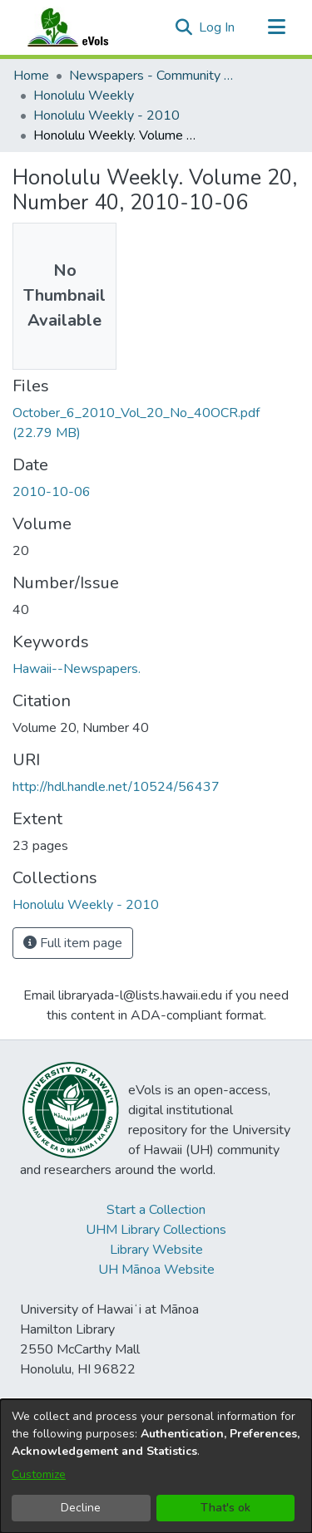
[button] (183, 27)
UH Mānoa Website (156, 1269)
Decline (81, 1508)
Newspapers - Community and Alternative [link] (152, 75)
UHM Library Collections (156, 1230)
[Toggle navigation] (276, 27)
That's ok (225, 1508)
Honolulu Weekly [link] (83, 95)
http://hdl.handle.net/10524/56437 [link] (116, 787)
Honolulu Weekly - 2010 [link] (106, 115)
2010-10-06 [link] (51, 492)
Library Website (156, 1250)
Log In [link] (217, 27)
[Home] (84, 27)
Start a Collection (156, 1210)
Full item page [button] (72, 943)
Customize (39, 1474)
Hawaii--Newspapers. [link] (76, 669)
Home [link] (31, 75)
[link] (85, 905)
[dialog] (156, 1466)
